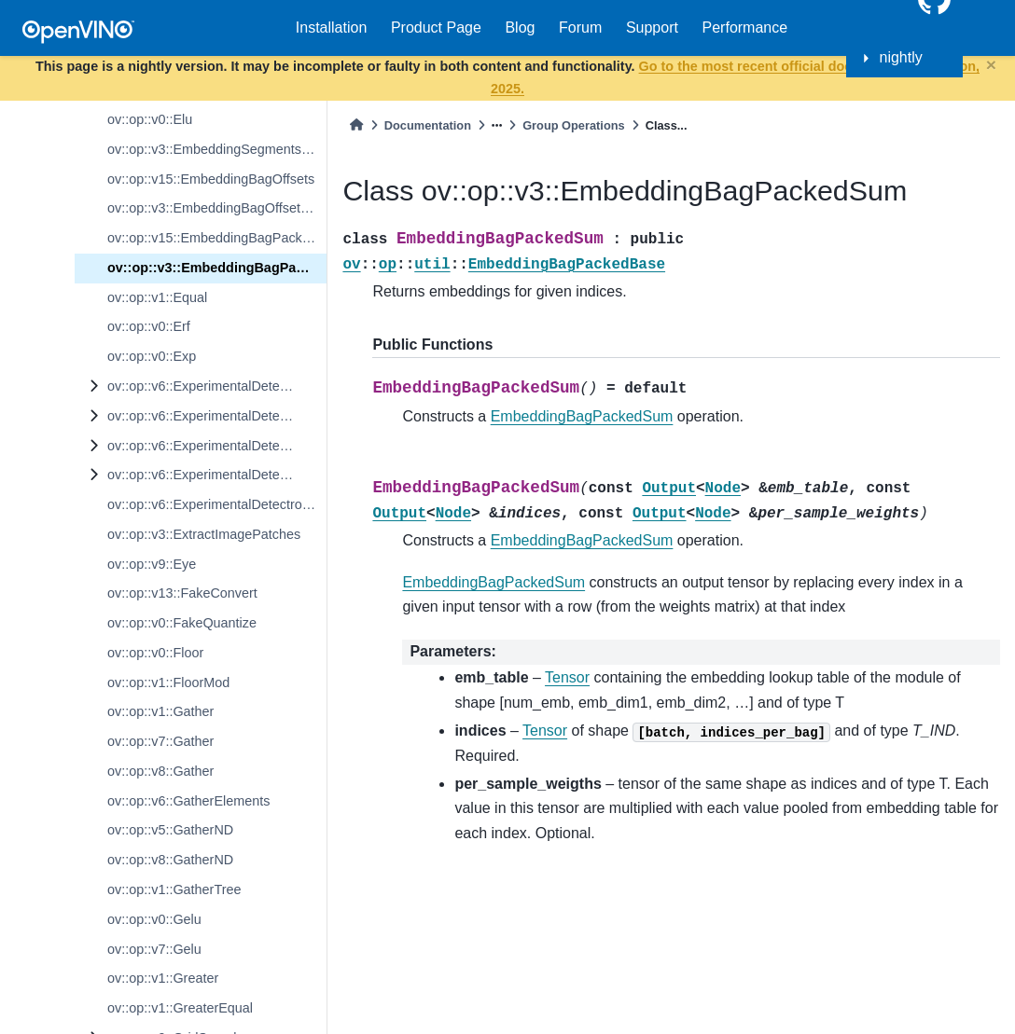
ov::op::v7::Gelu (154, 949)
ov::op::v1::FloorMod (168, 682)
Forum (580, 27)
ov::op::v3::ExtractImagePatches (203, 534)
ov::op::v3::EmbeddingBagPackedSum (217, 267)
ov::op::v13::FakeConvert (182, 593)
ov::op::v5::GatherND (170, 829)
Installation (332, 27)
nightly (901, 57)
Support (652, 27)
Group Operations (573, 125)
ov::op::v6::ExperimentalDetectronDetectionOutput (217, 386)
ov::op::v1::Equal (157, 297)
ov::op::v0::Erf (148, 326)
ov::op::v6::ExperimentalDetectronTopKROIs (217, 504)
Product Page (436, 27)
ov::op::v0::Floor (155, 652)
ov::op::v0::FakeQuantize (182, 622)
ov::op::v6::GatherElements (188, 800)
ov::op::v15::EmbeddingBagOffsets (210, 179)
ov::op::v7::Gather (160, 741)
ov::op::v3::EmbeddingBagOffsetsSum (217, 207)
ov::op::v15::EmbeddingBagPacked (212, 237)
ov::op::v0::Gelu (154, 919)
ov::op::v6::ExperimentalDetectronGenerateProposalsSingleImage (217, 415)
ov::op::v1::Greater (162, 978)
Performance (745, 27)
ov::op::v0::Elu (149, 119)
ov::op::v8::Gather (160, 771)
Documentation (427, 125)
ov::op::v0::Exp (151, 356)
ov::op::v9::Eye (151, 564)
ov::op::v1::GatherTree (174, 889)
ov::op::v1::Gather (160, 711)
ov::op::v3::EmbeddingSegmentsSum (217, 149)
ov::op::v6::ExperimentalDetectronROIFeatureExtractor (217, 474)
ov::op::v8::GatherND (170, 859)
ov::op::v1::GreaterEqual (180, 1007)
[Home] (356, 125)
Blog (520, 27)
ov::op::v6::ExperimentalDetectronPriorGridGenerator (217, 445)
